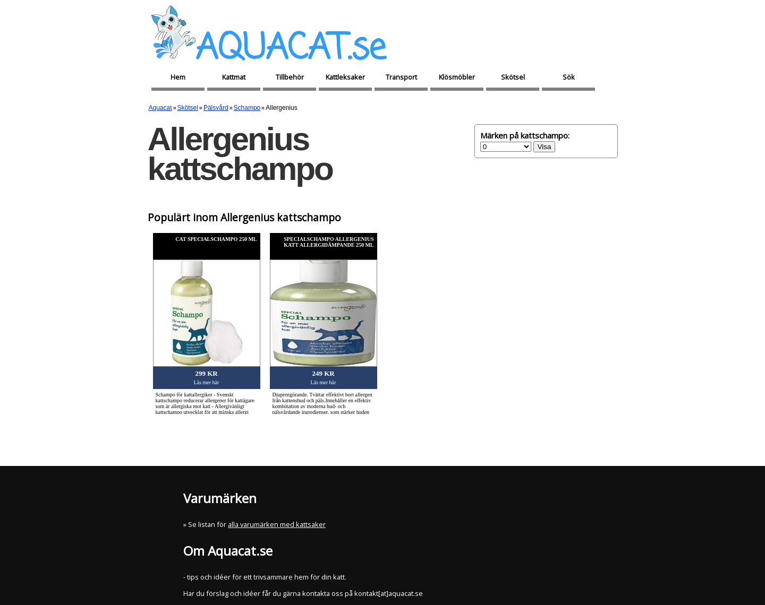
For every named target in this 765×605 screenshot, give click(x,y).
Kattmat (233, 77)
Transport (401, 77)
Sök (569, 77)
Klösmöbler (457, 77)
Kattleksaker (345, 77)
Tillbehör (290, 77)
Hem (178, 77)
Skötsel (513, 77)
